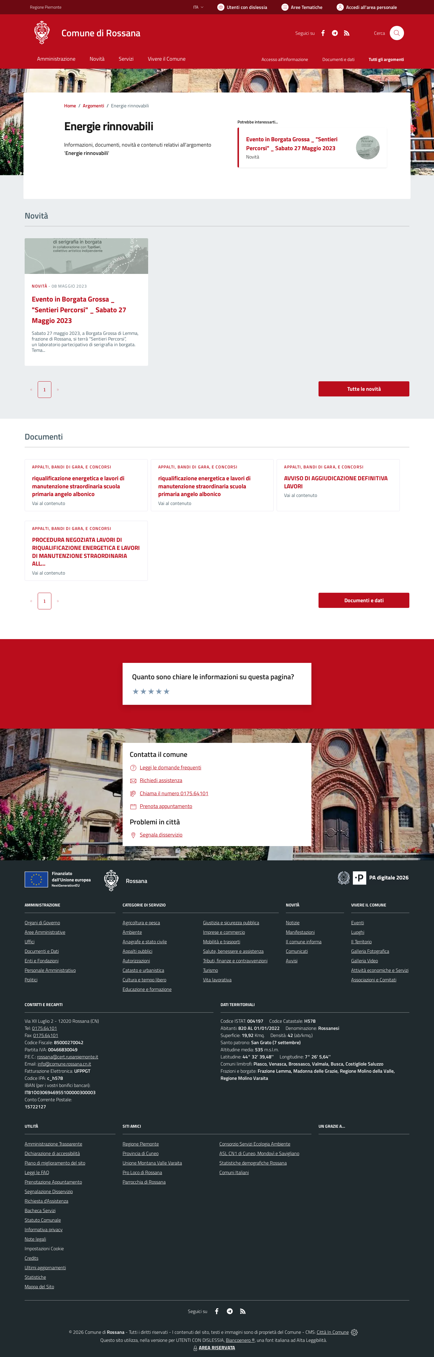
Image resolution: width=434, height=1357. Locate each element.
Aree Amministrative (45, 932)
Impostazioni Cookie (44, 1248)
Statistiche (35, 1277)
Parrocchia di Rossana (144, 1181)
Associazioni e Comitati (373, 979)
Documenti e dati (364, 600)
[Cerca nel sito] (397, 33)
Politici (31, 979)
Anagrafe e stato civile (145, 941)
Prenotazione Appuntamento (53, 1181)
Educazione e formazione (147, 989)
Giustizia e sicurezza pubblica (231, 922)
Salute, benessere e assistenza (233, 951)
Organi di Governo (42, 922)
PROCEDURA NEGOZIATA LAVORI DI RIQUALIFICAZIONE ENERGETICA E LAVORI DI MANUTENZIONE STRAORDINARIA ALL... (86, 551)
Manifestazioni (300, 932)
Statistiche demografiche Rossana (253, 1162)
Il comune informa (303, 941)
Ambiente (132, 932)
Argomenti (93, 105)
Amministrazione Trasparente (53, 1143)
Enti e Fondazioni (41, 960)
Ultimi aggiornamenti (45, 1267)
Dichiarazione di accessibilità (52, 1153)
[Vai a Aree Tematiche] (302, 7)
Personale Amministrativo (50, 970)
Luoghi (357, 932)
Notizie (293, 922)
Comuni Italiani (234, 1172)
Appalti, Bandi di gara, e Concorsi (71, 467)
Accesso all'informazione (285, 59)
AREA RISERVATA (213, 1347)
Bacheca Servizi (40, 1210)
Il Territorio (361, 941)
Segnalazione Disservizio (49, 1191)
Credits (31, 1258)
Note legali (35, 1239)
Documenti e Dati (42, 951)
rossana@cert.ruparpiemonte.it (67, 1056)
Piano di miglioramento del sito (55, 1162)
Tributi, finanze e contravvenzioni (235, 960)
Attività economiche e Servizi (379, 970)
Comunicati (297, 951)
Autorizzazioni (136, 960)
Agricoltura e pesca (141, 922)
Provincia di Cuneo (141, 1153)
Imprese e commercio (224, 932)
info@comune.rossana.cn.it (64, 1063)
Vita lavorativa (217, 979)
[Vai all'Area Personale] (367, 7)
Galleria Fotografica (370, 951)
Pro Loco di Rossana (142, 1172)
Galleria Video (364, 960)
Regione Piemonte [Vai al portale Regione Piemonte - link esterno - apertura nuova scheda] (45, 7)
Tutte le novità (364, 389)
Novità (40, 286)
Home (70, 105)
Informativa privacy (44, 1229)
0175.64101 (44, 1028)
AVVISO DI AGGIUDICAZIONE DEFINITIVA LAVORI (336, 482)
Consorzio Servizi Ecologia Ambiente (254, 1143)
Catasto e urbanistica (143, 970)
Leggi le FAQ (37, 1172)
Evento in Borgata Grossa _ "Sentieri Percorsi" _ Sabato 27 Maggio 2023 (292, 143)
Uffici (29, 941)
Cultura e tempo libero (144, 979)
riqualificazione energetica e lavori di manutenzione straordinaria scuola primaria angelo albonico (78, 485)
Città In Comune (333, 1332)
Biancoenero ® (240, 1340)
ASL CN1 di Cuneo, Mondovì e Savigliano (259, 1153)
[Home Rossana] (85, 33)
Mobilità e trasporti (221, 941)
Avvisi (291, 960)
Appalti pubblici (137, 951)
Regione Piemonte (141, 1143)
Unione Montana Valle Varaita (152, 1162)
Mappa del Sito (39, 1286)
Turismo (210, 970)
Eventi (357, 922)
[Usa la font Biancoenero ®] (242, 7)
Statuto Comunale (43, 1219)
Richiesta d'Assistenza (46, 1200)
